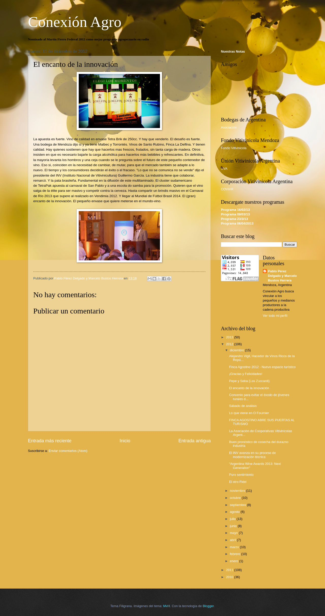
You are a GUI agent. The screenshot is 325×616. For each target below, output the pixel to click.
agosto (235, 512)
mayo (234, 533)
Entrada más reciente (49, 440)
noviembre (238, 491)
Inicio (125, 440)
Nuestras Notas (233, 51)
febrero (235, 554)
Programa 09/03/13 (235, 214)
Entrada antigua (194, 440)
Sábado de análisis (243, 406)
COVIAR (227, 189)
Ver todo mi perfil (275, 316)
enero (234, 561)
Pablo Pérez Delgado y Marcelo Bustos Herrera (282, 275)
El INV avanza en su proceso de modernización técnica (252, 455)
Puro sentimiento (241, 475)
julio (233, 519)
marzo (235, 547)
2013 (230, 337)
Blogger (208, 606)
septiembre (238, 505)
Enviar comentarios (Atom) (68, 451)
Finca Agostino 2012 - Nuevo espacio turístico (262, 367)
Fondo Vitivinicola (234, 148)
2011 (230, 570)
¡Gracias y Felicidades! (245, 374)
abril (233, 540)
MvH (166, 606)
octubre (236, 498)
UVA (224, 168)
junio (234, 526)
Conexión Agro (74, 21)
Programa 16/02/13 (235, 210)
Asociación (229, 127)
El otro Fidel (238, 482)
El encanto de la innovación (249, 388)
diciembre (237, 350)
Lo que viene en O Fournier (249, 413)
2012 (230, 344)
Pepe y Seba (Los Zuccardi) (249, 381)
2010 (230, 577)
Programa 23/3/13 (234, 219)
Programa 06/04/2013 (237, 223)
